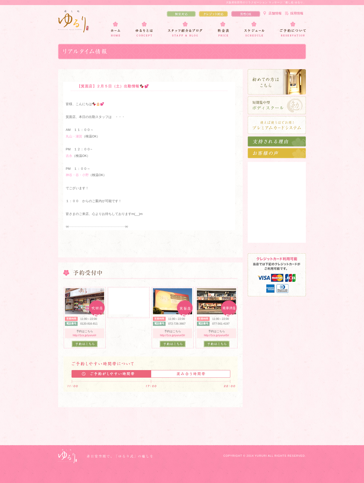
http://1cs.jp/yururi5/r (216, 335)
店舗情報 (275, 13)
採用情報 (296, 13)
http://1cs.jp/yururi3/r (172, 335)
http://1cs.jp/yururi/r (85, 335)
